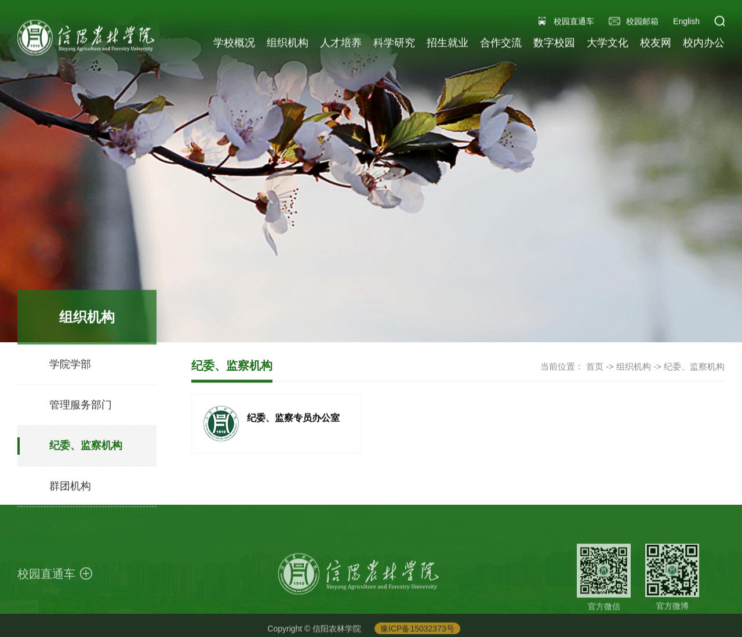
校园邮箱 (642, 22)
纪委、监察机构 (85, 451)
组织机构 (287, 44)
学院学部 (70, 369)
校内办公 (704, 44)
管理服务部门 (80, 410)
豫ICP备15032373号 (417, 630)
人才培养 (341, 44)
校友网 (655, 44)
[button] (719, 22)
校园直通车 (574, 22)
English (686, 22)
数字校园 (554, 44)
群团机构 (70, 491)
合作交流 (501, 44)
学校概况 (234, 44)
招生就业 (447, 44)
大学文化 (607, 44)
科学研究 (394, 44)
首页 (594, 367)
